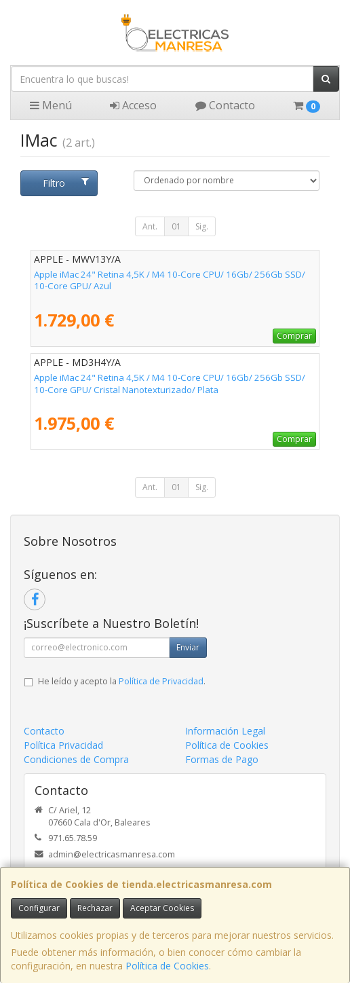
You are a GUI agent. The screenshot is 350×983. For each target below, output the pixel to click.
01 (176, 226)
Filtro (66, 183)
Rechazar (95, 908)
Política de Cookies (167, 965)
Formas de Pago (221, 759)
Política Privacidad (63, 745)
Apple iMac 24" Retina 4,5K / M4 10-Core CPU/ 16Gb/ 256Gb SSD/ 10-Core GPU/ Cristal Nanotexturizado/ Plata (169, 383)
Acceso (133, 105)
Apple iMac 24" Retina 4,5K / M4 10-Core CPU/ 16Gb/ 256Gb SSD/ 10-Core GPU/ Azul (169, 280)
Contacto (225, 105)
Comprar (294, 335)
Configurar (39, 908)
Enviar (187, 647)
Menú (51, 105)
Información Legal (225, 730)
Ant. (149, 226)
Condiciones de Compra (76, 759)
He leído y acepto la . (122, 681)
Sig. (201, 226)
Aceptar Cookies (162, 908)
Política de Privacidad (161, 681)
